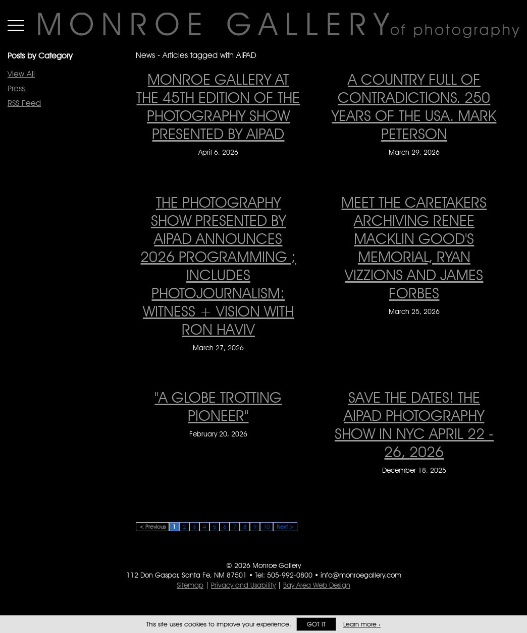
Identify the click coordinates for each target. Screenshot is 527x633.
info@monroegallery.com (361, 575)
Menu (16, 25)
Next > (285, 526)
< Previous (152, 526)
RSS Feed (24, 103)
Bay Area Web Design (316, 585)
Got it (316, 624)
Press (16, 88)
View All (21, 74)
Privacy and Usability (243, 585)
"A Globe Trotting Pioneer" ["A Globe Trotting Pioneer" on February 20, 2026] (218, 406)
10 (267, 526)
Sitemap (190, 585)
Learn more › (362, 624)
